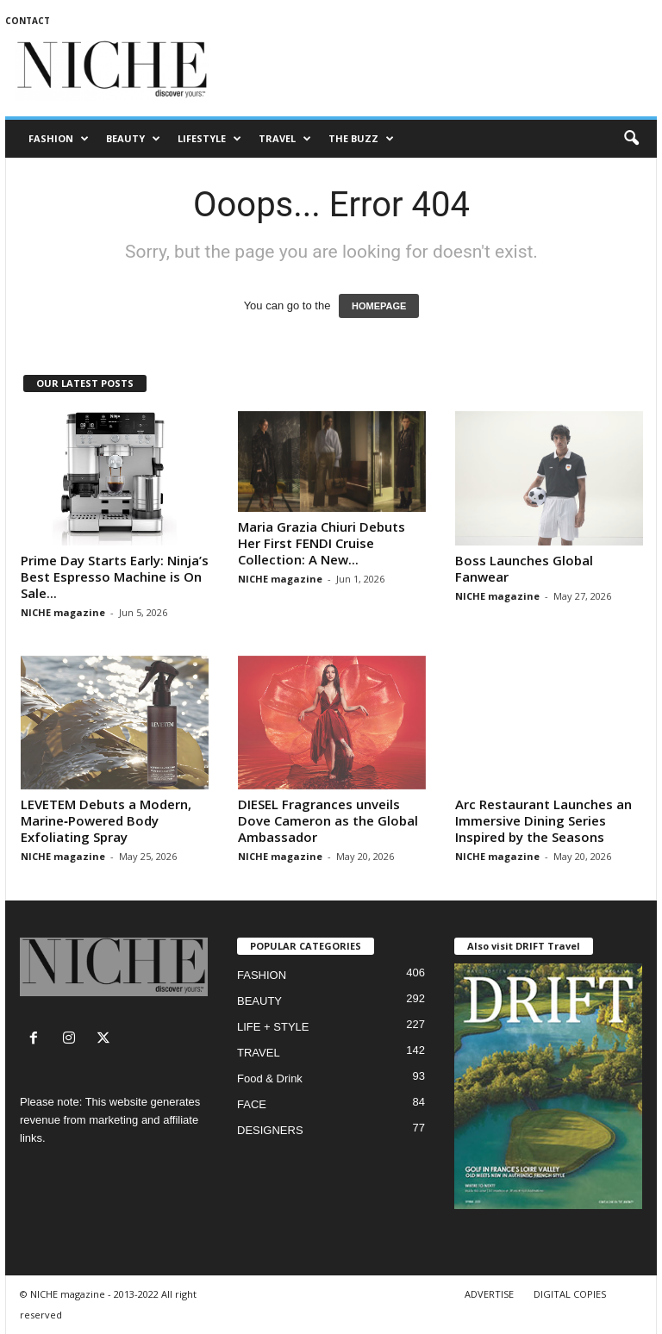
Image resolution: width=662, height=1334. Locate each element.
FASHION (58, 139)
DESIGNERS (270, 1130)
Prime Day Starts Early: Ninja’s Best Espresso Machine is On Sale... (115, 577)
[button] (631, 139)
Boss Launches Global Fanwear (524, 568)
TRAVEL (285, 139)
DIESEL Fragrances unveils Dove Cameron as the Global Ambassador (328, 820)
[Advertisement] (438, 71)
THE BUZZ (361, 139)
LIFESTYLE (209, 139)
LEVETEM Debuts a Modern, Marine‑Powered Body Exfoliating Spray (106, 820)
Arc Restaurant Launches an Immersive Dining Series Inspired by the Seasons (543, 820)
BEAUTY (133, 139)
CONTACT (27, 21)
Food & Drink (270, 1078)
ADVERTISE (489, 1293)
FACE (251, 1104)
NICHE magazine (63, 612)
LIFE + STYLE (273, 1026)
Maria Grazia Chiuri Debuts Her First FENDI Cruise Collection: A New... (321, 543)
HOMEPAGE (379, 306)
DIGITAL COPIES (570, 1293)
